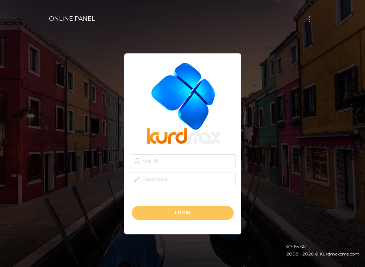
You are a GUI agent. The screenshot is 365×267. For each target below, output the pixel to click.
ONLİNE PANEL (72, 18)
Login (183, 212)
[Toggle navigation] (309, 19)
